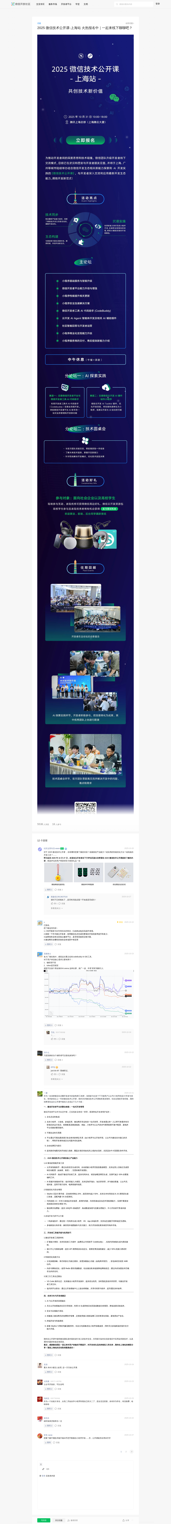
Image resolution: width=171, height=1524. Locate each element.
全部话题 (129, 23)
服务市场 (53, 4)
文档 (86, 4)
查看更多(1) (55, 908)
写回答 (44, 1520)
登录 (158, 4)
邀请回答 (72, 1520)
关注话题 (58, 1520)
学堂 (77, 4)
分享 (125, 1520)
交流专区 (40, 4)
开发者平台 (66, 4)
